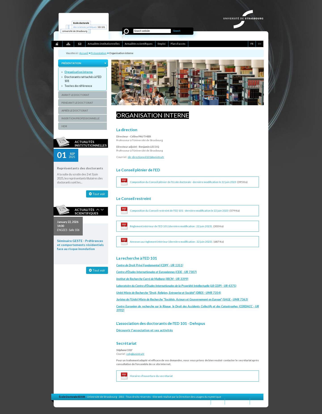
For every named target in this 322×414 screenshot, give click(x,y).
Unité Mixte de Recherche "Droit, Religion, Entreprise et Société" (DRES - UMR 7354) (168, 292)
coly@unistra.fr (135, 353)
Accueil (83, 53)
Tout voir (97, 194)
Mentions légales (237, 401)
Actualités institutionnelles (91, 143)
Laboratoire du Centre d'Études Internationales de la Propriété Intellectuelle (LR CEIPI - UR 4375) (176, 286)
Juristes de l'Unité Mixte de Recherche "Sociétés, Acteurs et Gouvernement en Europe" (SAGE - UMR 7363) (182, 299)
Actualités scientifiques (86, 211)
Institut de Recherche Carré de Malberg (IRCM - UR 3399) (152, 279)
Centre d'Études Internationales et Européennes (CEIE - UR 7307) (156, 272)
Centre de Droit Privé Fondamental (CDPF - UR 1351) (149, 265)
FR (251, 43)
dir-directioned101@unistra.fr (146, 157)
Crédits (256, 401)
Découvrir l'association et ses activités (144, 330)
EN (259, 43)
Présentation (98, 53)
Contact (217, 401)
